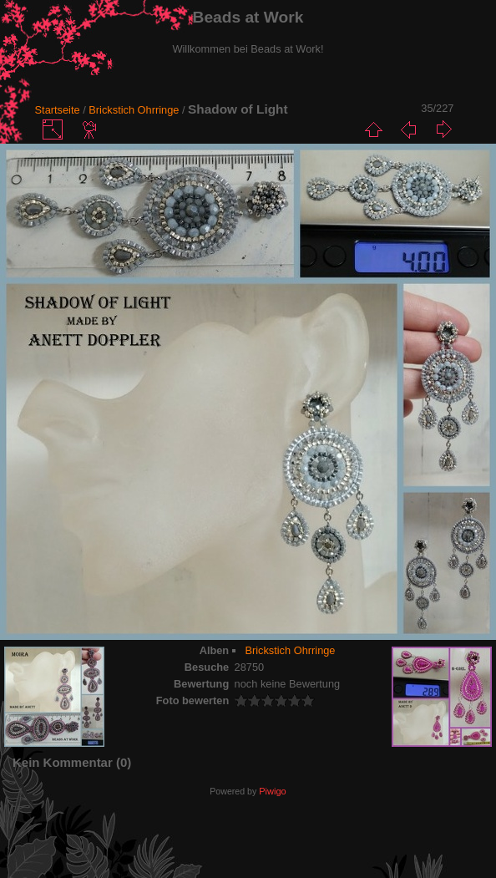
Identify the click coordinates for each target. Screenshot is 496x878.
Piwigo (272, 791)
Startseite (57, 110)
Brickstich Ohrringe (135, 110)
